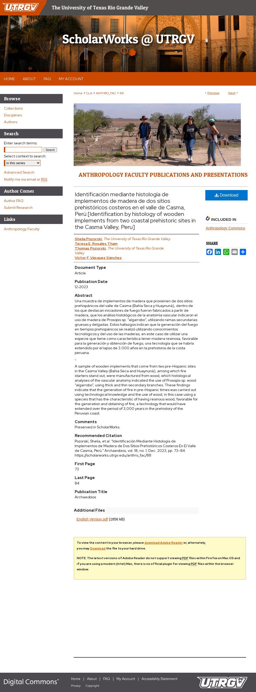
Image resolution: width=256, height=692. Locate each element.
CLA (89, 93)
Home (78, 93)
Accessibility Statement (159, 679)
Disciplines (13, 115)
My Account (126, 679)
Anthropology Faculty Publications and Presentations (163, 174)
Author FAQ (14, 200)
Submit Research (18, 207)
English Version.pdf (92, 519)
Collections (13, 108)
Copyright (92, 686)
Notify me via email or (25, 179)
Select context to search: (25, 156)
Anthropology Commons (225, 228)
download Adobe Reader (163, 543)
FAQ (106, 679)
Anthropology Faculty (21, 229)
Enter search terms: (21, 143)
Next (231, 93)
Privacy (76, 686)
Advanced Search (19, 172)
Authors (10, 122)
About (92, 679)
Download (226, 195)
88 (122, 93)
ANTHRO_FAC (106, 93)
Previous (213, 93)
